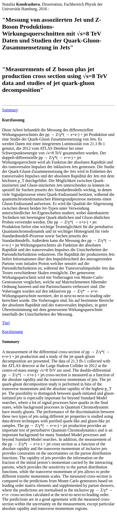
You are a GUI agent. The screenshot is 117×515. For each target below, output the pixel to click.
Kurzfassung (13, 120)
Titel (6, 323)
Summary (10, 110)
